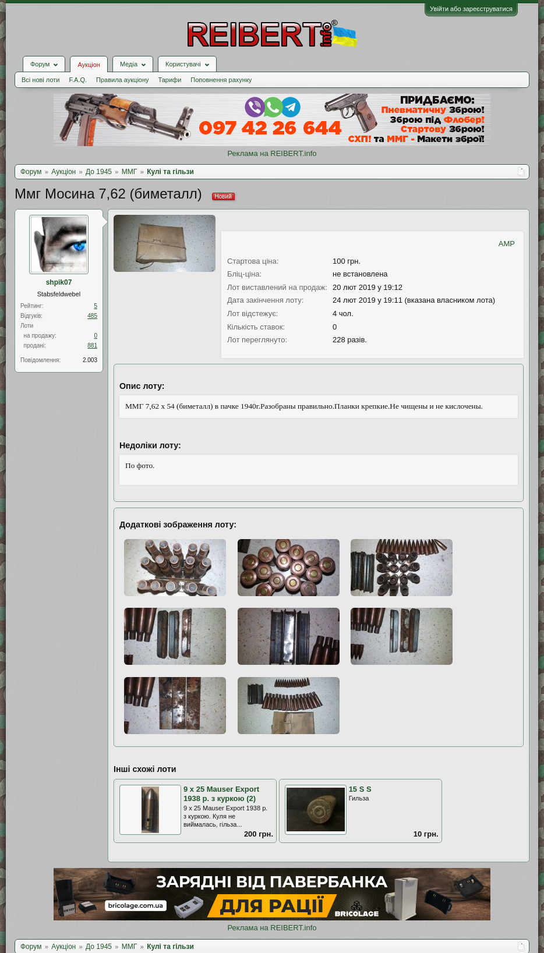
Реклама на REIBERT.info (271, 153)
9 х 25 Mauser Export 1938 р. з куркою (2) (221, 794)
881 (92, 345)
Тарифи (170, 79)
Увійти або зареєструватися (471, 8)
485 (92, 316)
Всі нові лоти (40, 79)
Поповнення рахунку (221, 79)
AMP (507, 243)
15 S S (360, 789)
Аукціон (88, 64)
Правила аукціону (122, 79)
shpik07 (59, 282)
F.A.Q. (78, 79)
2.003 (90, 360)
